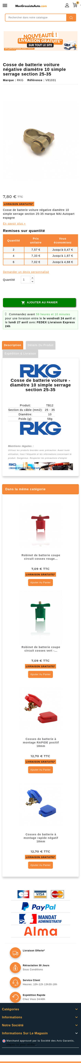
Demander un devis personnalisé (26, 272)
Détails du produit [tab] (40, 345)
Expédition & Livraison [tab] (20, 353)
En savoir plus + (14, 223)
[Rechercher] (40, 17)
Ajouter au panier (39, 302)
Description (12, 345)
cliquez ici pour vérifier (21, 1044)
